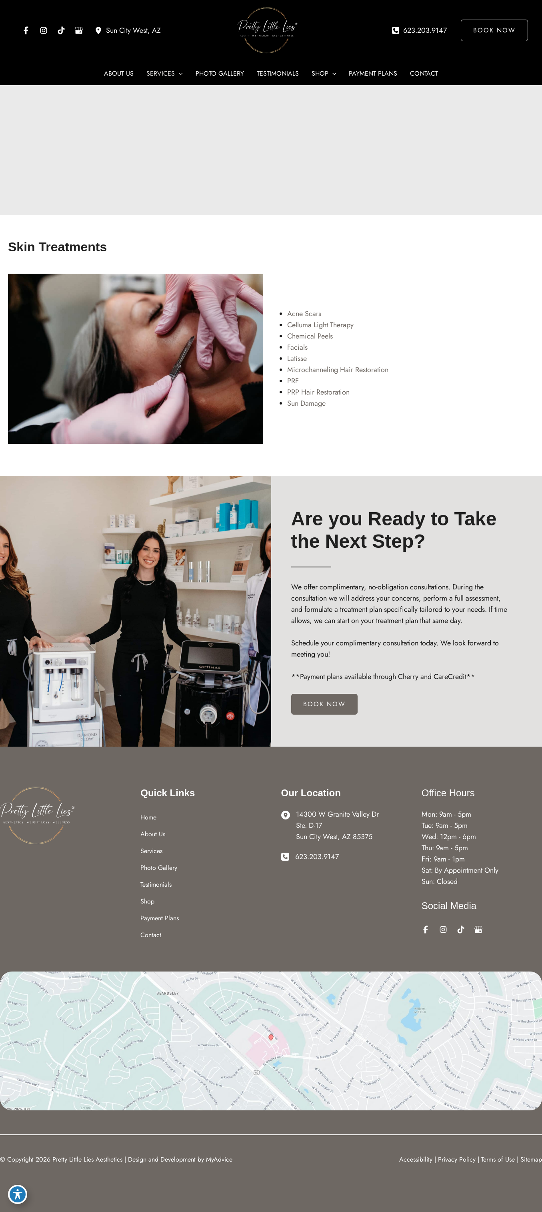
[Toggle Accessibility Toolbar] (17, 1194)
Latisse (297, 358)
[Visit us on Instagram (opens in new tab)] (44, 30)
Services (151, 850)
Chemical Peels (310, 336)
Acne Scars (304, 314)
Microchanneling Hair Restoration (337, 370)
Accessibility (415, 1159)
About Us (152, 834)
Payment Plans (159, 918)
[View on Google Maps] (271, 1040)
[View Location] (128, 30)
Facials (297, 347)
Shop (147, 901)
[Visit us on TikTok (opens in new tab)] (61, 30)
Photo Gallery (158, 867)
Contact (150, 935)
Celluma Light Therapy (320, 325)
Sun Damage (306, 403)
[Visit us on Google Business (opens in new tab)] (79, 30)
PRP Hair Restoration (318, 392)
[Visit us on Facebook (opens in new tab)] (26, 30)
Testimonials (156, 884)
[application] (179, 73)
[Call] (419, 30)
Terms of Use (498, 1159)
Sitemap (531, 1159)
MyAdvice (219, 1159)
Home (148, 817)
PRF (293, 381)
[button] (491, 30)
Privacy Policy (457, 1159)
